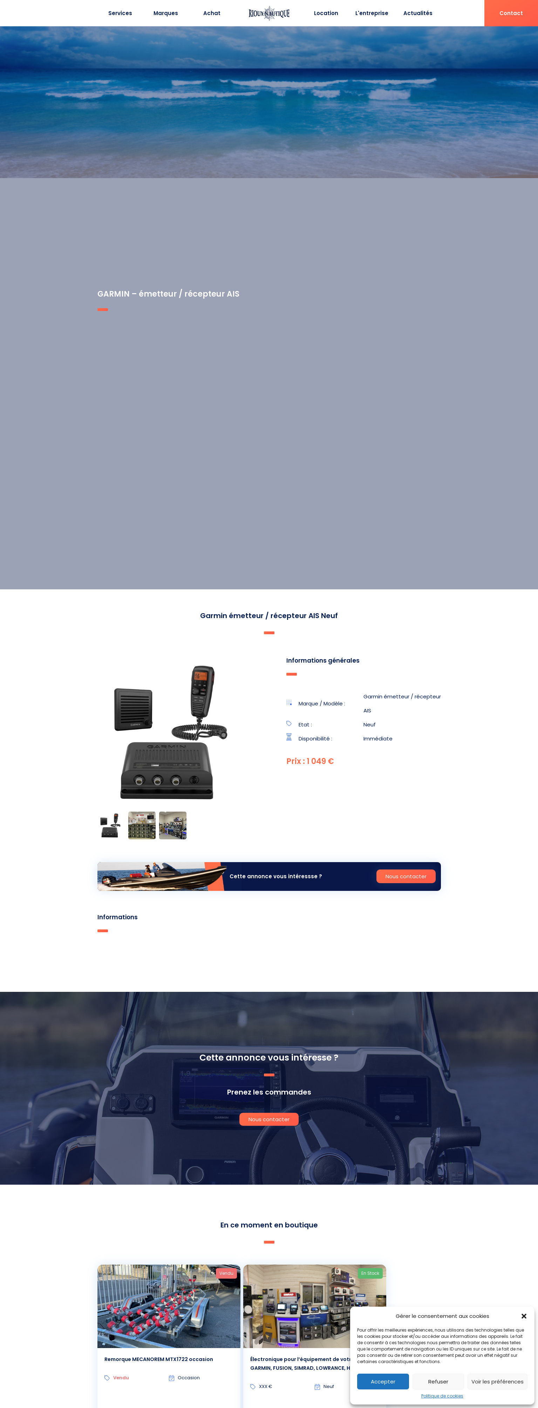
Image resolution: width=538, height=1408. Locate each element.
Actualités (418, 13)
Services (120, 13)
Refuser (438, 1381)
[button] (523, 1316)
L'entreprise (371, 13)
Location (326, 13)
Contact (511, 13)
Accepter (383, 1381)
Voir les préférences (497, 1381)
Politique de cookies (442, 1396)
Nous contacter (406, 876)
